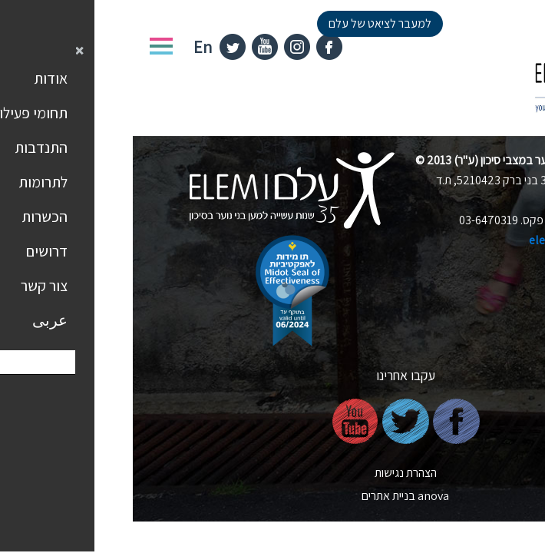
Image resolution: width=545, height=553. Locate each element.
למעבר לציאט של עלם (247, 23)
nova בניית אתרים (272, 496)
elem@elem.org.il (443, 240)
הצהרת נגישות (273, 473)
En (70, 47)
